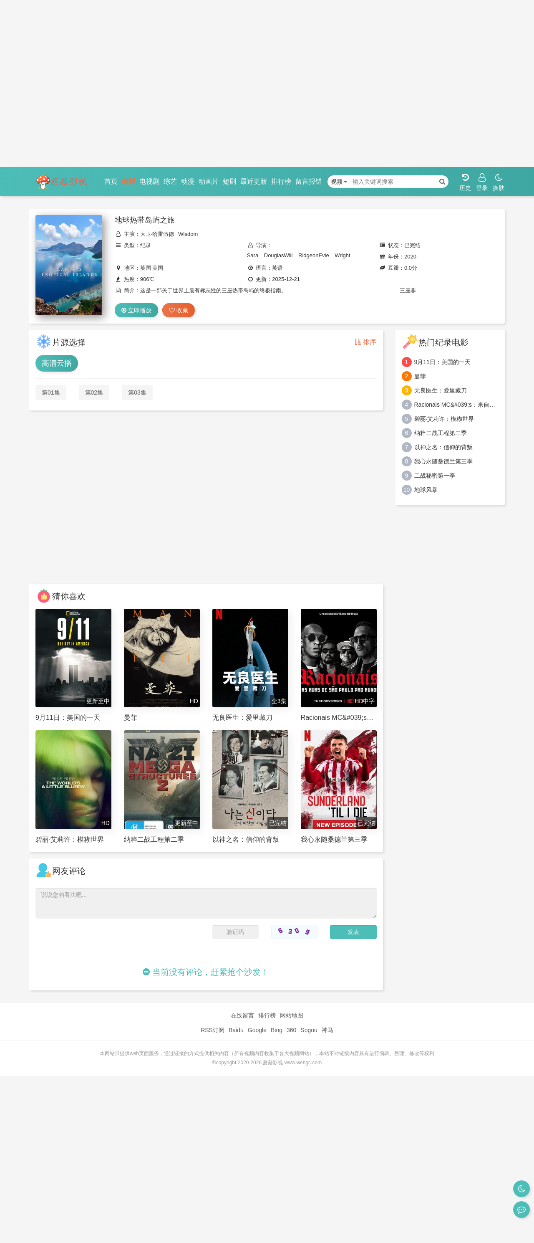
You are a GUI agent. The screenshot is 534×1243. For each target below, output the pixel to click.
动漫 (187, 181)
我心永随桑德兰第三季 (443, 461)
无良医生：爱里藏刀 (440, 390)
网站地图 (291, 1015)
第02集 (94, 392)
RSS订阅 (212, 1030)
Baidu (236, 1030)
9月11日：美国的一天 (442, 362)
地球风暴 (426, 489)
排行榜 (281, 181)
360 (291, 1030)
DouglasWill (278, 255)
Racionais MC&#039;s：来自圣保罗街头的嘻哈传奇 (456, 404)
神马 (327, 1030)
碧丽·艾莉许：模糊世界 (444, 418)
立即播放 (136, 310)
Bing (276, 1030)
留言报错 (308, 181)
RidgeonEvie (313, 255)
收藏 (178, 310)
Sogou (308, 1030)
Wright (342, 255)
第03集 (137, 392)
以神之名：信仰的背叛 (443, 447)
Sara (252, 255)
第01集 (51, 392)
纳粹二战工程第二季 (440, 433)
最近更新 (253, 181)
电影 (128, 181)
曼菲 (420, 376)
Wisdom (188, 234)
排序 (365, 342)
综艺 (170, 181)
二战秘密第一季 (434, 475)
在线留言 (242, 1015)
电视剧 (149, 181)
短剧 (229, 181)
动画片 (209, 181)
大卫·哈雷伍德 (157, 234)
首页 (111, 181)
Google (257, 1030)
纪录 (145, 245)
